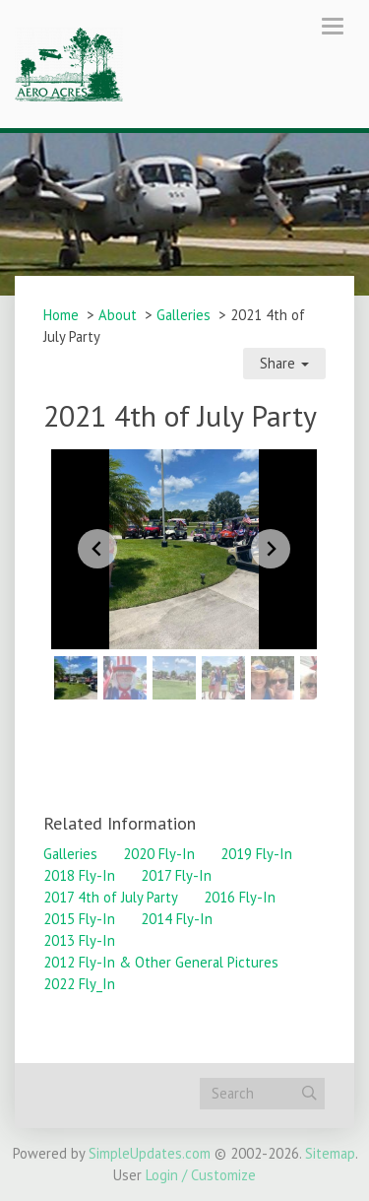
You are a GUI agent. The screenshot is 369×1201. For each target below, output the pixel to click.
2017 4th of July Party (110, 897)
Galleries (183, 314)
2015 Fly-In (79, 918)
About (117, 314)
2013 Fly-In (79, 940)
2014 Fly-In (177, 918)
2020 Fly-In (159, 853)
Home (61, 314)
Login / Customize (201, 1175)
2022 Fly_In (79, 983)
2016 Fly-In (240, 897)
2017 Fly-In (176, 875)
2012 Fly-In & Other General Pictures (160, 962)
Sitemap (330, 1153)
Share (284, 363)
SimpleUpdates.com (150, 1153)
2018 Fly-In (79, 875)
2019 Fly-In (256, 853)
